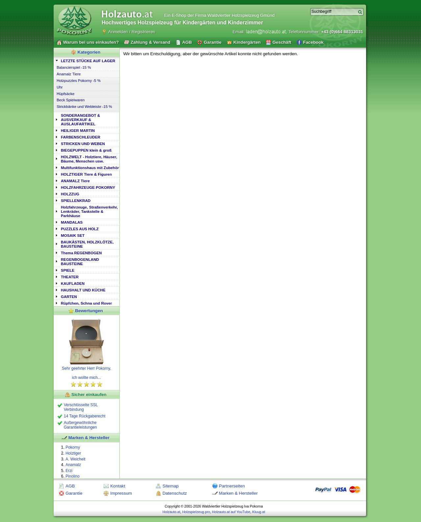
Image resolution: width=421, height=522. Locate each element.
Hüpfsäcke (65, 94)
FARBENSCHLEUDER (80, 137)
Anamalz (73, 464)
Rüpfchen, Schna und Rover (86, 303)
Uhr (59, 87)
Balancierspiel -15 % (74, 67)
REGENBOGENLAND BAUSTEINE (80, 261)
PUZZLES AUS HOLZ (80, 229)
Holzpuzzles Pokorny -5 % (79, 81)
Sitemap (170, 486)
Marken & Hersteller (89, 437)
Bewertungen (89, 310)
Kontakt (117, 486)
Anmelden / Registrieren (131, 31)
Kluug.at (258, 512)
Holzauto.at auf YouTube (231, 512)
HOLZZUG (70, 194)
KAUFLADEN (73, 283)
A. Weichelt (75, 459)
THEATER (70, 277)
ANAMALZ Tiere (75, 181)
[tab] (86, 60)
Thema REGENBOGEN (81, 253)
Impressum (121, 493)
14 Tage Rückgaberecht (85, 416)
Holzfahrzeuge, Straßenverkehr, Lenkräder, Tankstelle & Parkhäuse (89, 211)
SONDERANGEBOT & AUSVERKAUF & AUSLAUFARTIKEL (80, 119)
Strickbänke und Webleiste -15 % (84, 107)
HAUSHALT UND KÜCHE (83, 290)
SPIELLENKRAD (75, 200)
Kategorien (89, 52)
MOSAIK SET (73, 235)
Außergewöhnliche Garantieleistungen (80, 425)
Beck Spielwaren (71, 100)
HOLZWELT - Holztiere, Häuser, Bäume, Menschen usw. (89, 159)
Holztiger (73, 453)
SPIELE (67, 270)
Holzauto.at (171, 512)
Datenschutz (174, 493)
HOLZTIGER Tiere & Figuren (86, 174)
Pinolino (72, 476)
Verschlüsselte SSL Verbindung (81, 407)
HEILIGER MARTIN (78, 130)
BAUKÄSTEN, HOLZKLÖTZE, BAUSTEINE (87, 244)
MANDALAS (72, 222)
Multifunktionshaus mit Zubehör (90, 167)
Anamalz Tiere (69, 74)
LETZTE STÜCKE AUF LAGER (88, 61)
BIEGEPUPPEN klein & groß (86, 150)
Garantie (73, 493)
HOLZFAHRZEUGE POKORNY (88, 187)
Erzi (68, 470)
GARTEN (69, 296)
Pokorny (72, 447)
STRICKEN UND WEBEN (83, 143)
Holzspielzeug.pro (196, 512)
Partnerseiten (232, 486)
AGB (70, 486)
